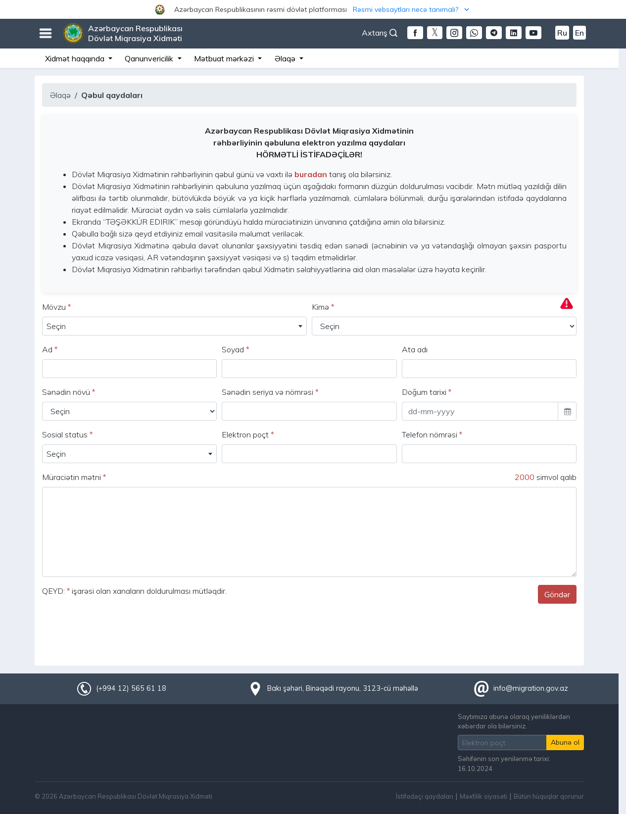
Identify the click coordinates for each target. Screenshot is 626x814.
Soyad (235, 349)
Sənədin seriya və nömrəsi (270, 392)
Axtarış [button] (379, 33)
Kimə (323, 307)
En (579, 33)
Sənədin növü (68, 392)
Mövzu (56, 307)
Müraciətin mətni (74, 477)
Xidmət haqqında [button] (75, 58)
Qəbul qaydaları (112, 95)
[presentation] (117, 631)
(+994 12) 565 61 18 (131, 688)
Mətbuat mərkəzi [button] (225, 58)
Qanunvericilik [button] (150, 58)
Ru (562, 33)
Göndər (557, 594)
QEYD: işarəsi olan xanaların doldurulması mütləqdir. (134, 591)
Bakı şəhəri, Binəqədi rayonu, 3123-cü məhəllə (342, 688)
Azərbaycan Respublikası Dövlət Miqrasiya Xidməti (135, 33)
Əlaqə (60, 95)
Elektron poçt (248, 434)
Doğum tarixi (426, 392)
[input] (480, 411)
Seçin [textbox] (56, 326)
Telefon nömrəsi (432, 434)
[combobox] (174, 326)
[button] (313, 9)
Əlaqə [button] (286, 58)
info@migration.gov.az (530, 688)
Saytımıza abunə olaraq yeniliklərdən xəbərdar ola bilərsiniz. (514, 721)
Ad (49, 349)
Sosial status (67, 434)
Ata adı (415, 349)
